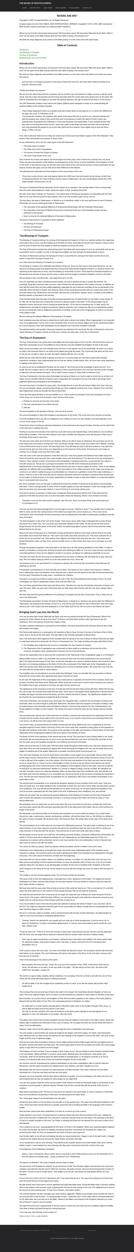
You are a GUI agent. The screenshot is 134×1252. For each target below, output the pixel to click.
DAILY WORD (47, 8)
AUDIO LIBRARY (60, 8)
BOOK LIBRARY (74, 8)
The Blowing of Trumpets (29, 52)
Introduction (24, 50)
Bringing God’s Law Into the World (32, 58)
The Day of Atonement (28, 55)
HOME (25, 8)
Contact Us (92, 1230)
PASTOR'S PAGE (35, 8)
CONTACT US (87, 8)
